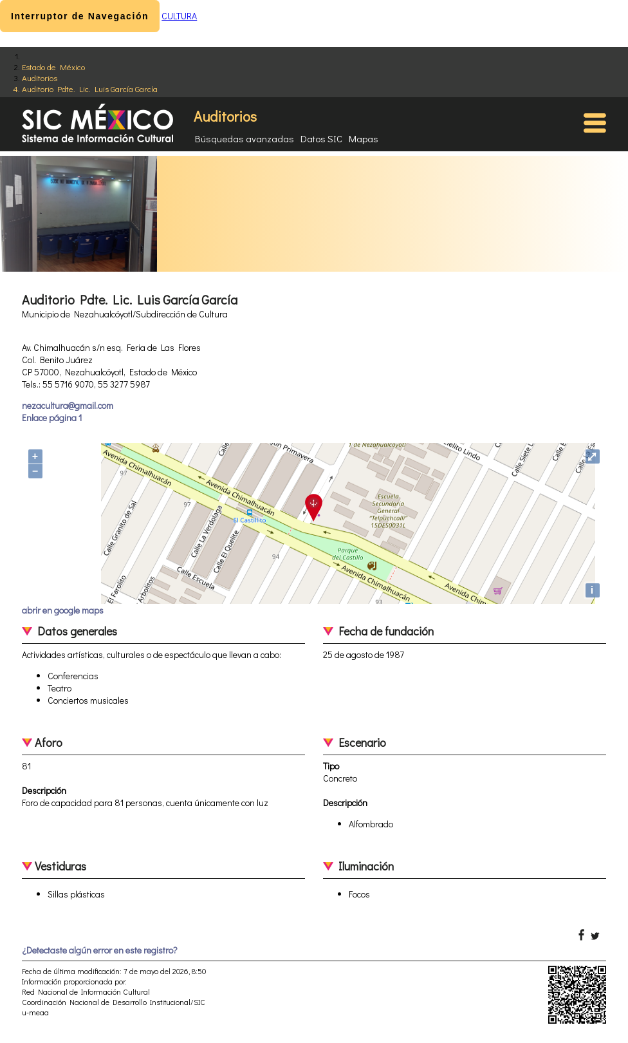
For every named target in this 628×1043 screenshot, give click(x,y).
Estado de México (53, 66)
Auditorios (39, 77)
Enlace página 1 (52, 417)
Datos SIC (321, 138)
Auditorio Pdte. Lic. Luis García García (90, 88)
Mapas (363, 138)
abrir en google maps (63, 610)
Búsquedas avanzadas (244, 138)
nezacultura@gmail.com (67, 405)
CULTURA (179, 16)
